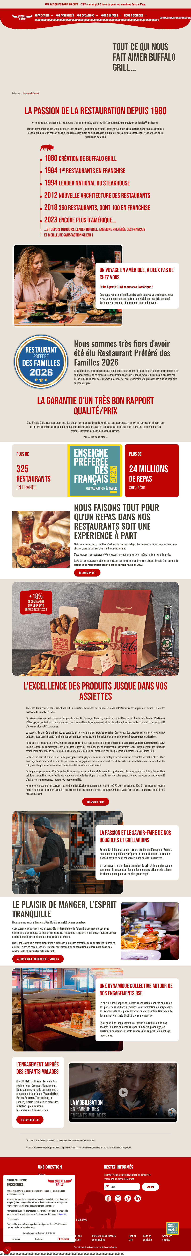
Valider (150, 1187)
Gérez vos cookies (167, 1238)
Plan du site (132, 1238)
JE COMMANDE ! (87, 573)
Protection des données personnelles (104, 1238)
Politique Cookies (77, 1238)
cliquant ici (127, 1147)
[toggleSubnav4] (111, 15)
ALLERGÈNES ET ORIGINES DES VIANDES (38, 959)
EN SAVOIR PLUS (95, 802)
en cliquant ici (73, 1147)
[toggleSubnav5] (135, 15)
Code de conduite (147, 1238)
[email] (122, 1187)
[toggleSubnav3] (87, 15)
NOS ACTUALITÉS (65, 15)
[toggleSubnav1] (43, 15)
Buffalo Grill (16, 93)
